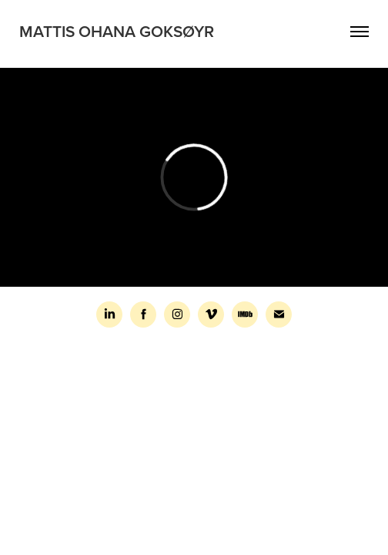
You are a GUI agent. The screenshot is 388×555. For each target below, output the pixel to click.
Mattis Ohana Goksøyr (116, 30)
